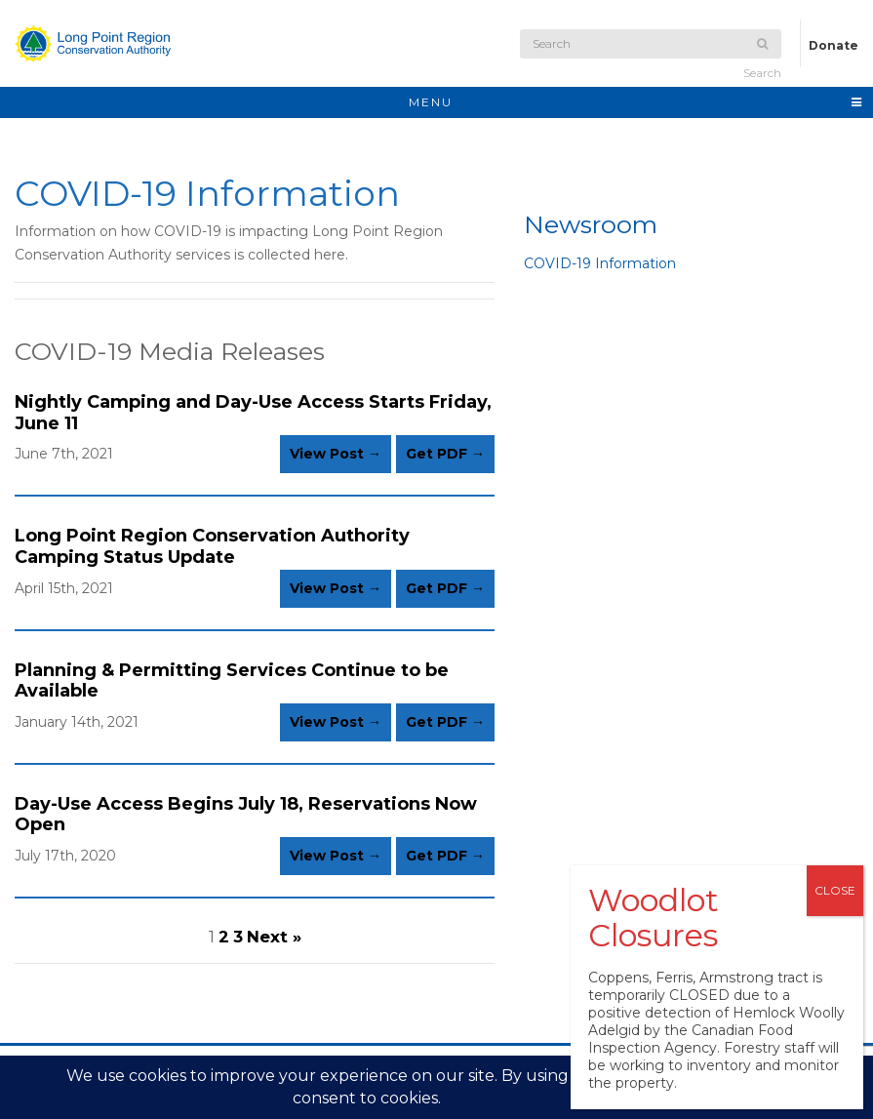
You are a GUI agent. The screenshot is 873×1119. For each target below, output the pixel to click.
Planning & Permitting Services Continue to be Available (232, 680)
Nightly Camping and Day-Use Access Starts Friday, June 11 (253, 412)
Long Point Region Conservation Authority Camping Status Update (212, 546)
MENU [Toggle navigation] (636, 102)
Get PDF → (445, 453)
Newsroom (590, 224)
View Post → (335, 453)
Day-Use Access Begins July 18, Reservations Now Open (246, 814)
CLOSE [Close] (834, 890)
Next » (274, 936)
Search (762, 59)
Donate (833, 45)
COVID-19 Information (600, 263)
